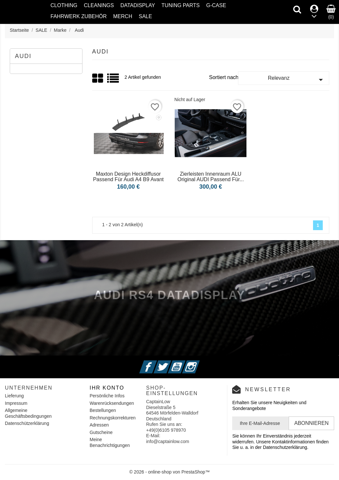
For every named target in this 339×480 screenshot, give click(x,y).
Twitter (170, 363)
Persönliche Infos (107, 395)
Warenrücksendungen (112, 403)
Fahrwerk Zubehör (79, 16)
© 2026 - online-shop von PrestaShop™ (169, 471)
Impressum (16, 403)
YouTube (184, 363)
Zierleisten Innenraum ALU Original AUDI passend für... (210, 176)
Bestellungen (103, 410)
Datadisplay (137, 5)
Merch (122, 16)
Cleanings (99, 5)
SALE (145, 16)
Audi (23, 56)
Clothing (64, 5)
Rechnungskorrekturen (113, 417)
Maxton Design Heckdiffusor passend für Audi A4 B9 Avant (128, 176)
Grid (98, 78)
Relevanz (297, 80)
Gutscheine (101, 432)
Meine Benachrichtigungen (110, 442)
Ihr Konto (107, 388)
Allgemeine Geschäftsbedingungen (28, 413)
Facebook (156, 363)
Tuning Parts (180, 5)
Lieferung (14, 395)
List (113, 80)
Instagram (199, 363)
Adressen (99, 424)
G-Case (216, 5)
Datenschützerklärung (27, 423)
